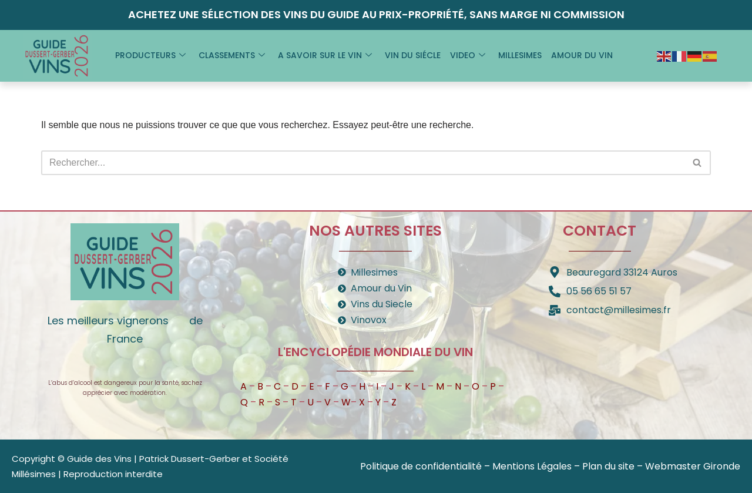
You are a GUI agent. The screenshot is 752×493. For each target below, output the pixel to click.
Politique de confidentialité (421, 466)
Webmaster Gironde (692, 466)
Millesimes (520, 55)
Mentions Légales (532, 466)
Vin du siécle (413, 55)
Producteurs (150, 55)
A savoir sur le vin (325, 55)
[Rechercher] (362, 162)
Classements (232, 55)
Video (467, 55)
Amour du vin (582, 55)
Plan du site (608, 466)
